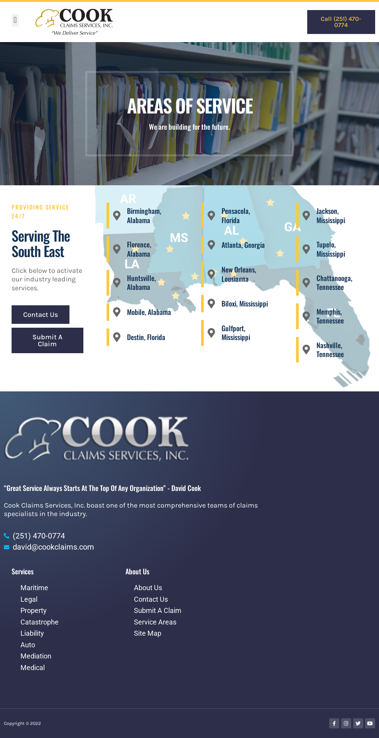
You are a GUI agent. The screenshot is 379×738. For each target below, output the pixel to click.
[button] (15, 20)
